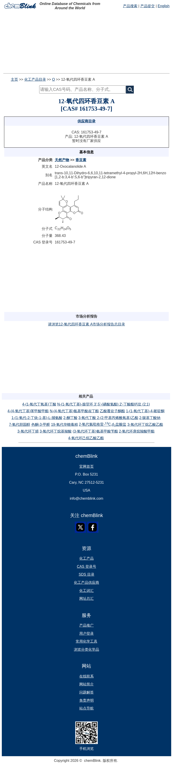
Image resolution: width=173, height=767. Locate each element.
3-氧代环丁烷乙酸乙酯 (145, 424)
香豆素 (80, 160)
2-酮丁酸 (70, 418)
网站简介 (86, 684)
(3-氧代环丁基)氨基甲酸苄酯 (95, 431)
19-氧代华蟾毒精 (64, 424)
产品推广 (86, 625)
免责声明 (86, 700)
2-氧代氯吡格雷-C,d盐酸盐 (102, 424)
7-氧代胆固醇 (19, 424)
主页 (14, 79)
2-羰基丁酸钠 (149, 418)
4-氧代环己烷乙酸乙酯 (86, 438)
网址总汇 (86, 598)
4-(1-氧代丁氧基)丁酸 (39, 404)
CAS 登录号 (86, 566)
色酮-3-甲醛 (40, 424)
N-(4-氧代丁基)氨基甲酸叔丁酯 (74, 411)
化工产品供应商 (86, 582)
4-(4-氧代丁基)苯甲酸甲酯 (28, 411)
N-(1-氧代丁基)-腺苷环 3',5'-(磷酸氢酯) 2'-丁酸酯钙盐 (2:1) (103, 404)
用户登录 (86, 633)
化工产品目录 (35, 79)
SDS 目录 (86, 574)
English (163, 6)
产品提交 (147, 6)
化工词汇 (86, 591)
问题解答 (86, 692)
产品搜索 (130, 6)
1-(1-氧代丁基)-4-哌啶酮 (145, 411)
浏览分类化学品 (86, 649)
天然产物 (62, 160)
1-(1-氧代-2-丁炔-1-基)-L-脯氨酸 (36, 418)
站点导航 (86, 708)
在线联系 (86, 676)
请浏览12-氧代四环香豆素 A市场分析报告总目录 (86, 324)
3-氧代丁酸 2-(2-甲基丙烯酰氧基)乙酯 (108, 418)
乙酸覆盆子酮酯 (112, 411)
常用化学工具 (86, 641)
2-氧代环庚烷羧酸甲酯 (137, 431)
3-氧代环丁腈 (28, 431)
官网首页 (86, 466)
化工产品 (86, 558)
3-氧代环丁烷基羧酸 (56, 431)
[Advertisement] (86, 41)
